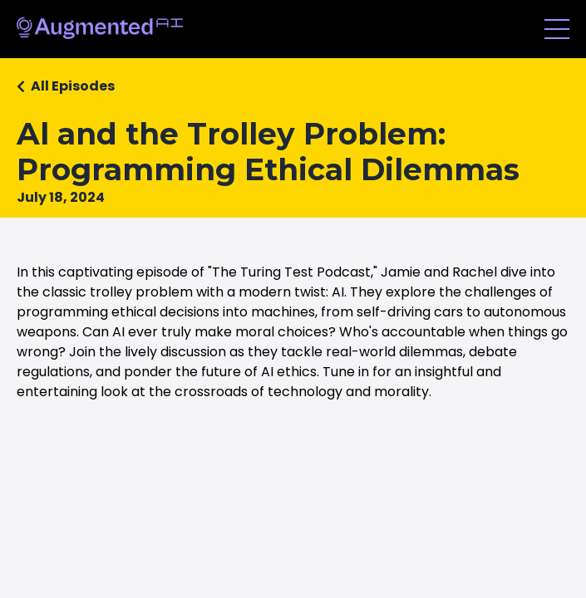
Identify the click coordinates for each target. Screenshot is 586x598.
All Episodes (73, 86)
